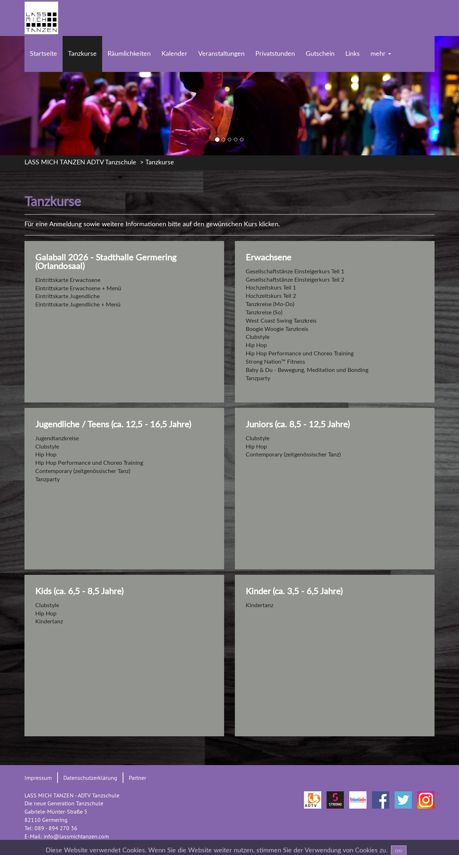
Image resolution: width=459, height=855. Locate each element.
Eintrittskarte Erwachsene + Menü (78, 288)
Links (352, 54)
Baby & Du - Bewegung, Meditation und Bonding (307, 370)
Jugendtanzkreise (57, 438)
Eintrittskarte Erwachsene (67, 280)
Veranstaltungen (221, 54)
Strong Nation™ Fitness (275, 362)
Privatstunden (275, 54)
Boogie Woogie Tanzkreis (277, 329)
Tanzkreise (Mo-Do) (270, 304)
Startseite (43, 54)
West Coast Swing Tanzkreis (281, 321)
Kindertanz (49, 621)
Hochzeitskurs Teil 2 (271, 296)
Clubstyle (257, 337)
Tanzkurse (82, 54)
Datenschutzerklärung (90, 777)
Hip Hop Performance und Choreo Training (300, 353)
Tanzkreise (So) (264, 312)
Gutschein (320, 54)
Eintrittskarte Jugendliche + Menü (78, 305)
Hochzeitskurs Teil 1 (271, 288)
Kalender (174, 54)
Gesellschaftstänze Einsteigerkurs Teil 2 (295, 280)
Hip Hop (256, 345)
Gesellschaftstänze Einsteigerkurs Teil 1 (295, 271)
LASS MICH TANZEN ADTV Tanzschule (80, 162)
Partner (137, 777)
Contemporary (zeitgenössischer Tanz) (82, 471)
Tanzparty (258, 378)
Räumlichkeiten (129, 54)
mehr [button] (381, 54)
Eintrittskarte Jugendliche (67, 296)
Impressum (38, 777)
